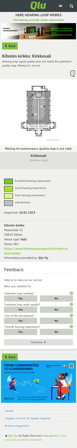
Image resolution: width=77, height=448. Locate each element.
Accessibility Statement (28, 440)
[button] (71, 293)
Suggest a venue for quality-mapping (27, 418)
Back (9, 46)
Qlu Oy (12, 435)
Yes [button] (20, 298)
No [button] (56, 298)
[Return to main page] (39, 6)
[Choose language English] (61, 6)
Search (9, 411)
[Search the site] (71, 6)
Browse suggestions (17, 426)
